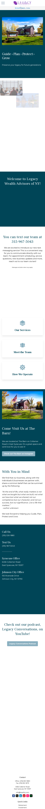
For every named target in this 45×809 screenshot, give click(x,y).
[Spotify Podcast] (31, 795)
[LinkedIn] (20, 795)
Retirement (22, 805)
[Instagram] (27, 795)
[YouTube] (24, 795)
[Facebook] (13, 795)
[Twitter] (17, 795)
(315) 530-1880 (25, 781)
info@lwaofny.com (22, 792)
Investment (22, 807)
